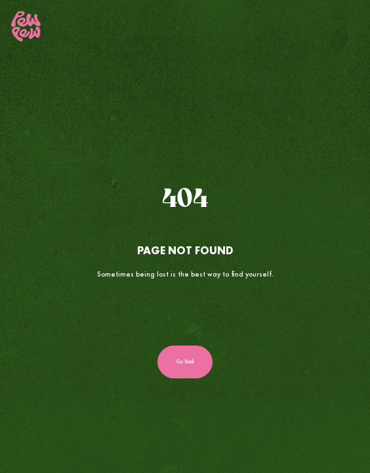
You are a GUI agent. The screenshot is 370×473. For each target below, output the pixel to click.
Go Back (185, 361)
